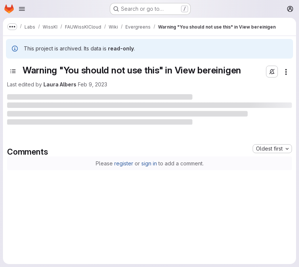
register (123, 163)
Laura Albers (59, 84)
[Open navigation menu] (22, 9)
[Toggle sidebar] (13, 71)
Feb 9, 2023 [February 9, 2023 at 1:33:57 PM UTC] (92, 84)
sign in (149, 163)
